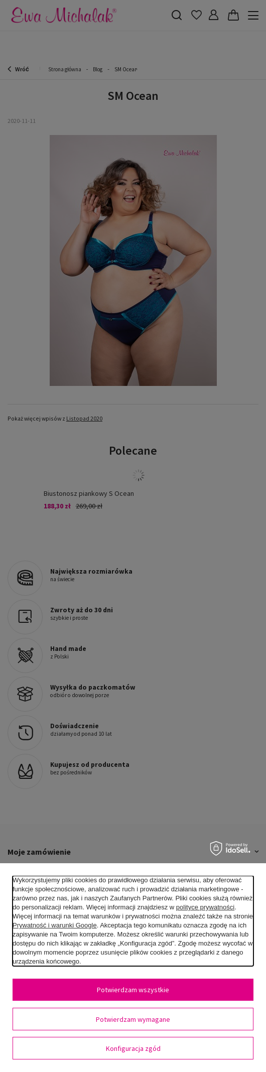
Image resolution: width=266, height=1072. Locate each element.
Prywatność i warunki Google (55, 925)
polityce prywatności (205, 907)
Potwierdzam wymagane (133, 1019)
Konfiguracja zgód (133, 1048)
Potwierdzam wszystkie (133, 989)
